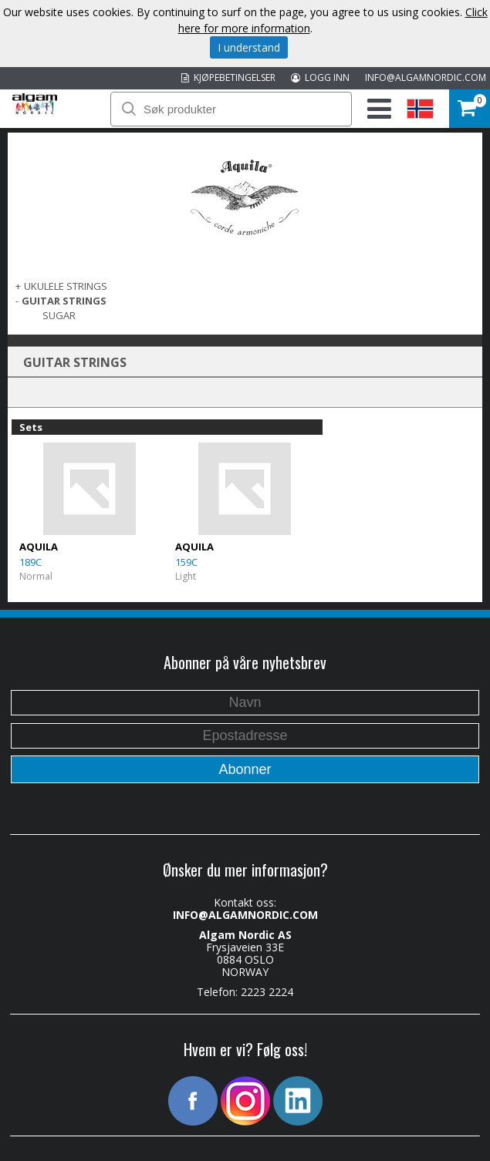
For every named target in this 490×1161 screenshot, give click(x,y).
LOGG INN (320, 77)
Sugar (59, 315)
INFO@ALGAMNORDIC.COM (425, 77)
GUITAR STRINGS (64, 301)
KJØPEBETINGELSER (228, 77)
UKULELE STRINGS (65, 286)
